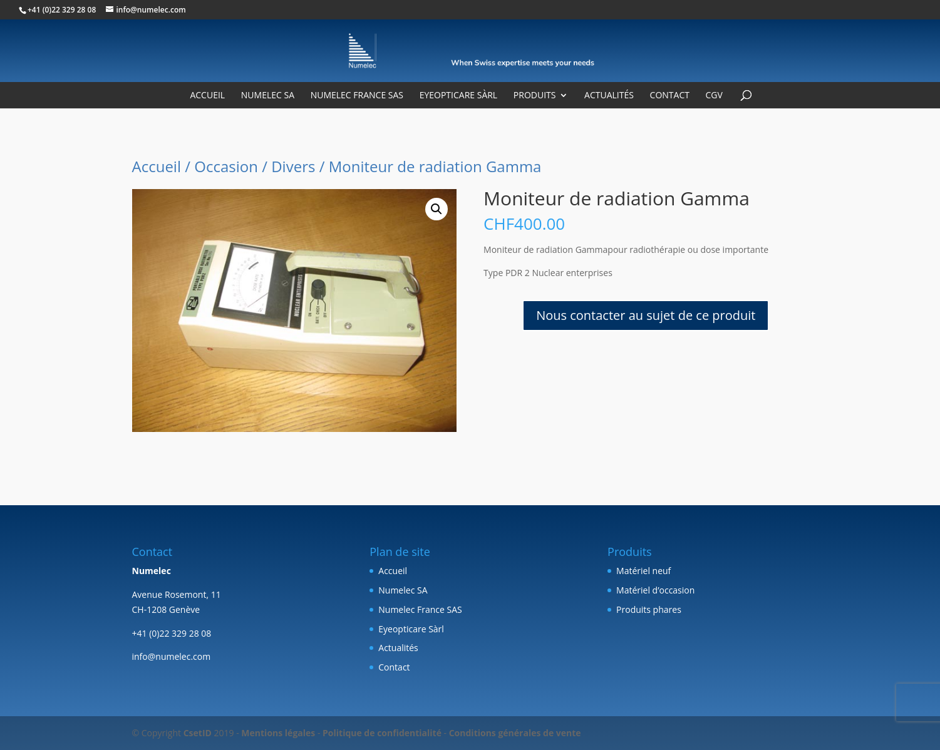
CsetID (197, 733)
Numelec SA (267, 96)
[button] (436, 209)
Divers (293, 166)
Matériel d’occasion (655, 590)
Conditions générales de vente (515, 733)
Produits (535, 96)
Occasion (226, 166)
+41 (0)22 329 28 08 (62, 9)
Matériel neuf (643, 571)
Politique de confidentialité (382, 733)
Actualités (609, 96)
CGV (714, 96)
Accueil (207, 96)
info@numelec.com (171, 656)
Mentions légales (278, 733)
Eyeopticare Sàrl (459, 96)
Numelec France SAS (357, 96)
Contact (670, 96)
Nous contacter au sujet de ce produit (645, 315)
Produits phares (648, 609)
